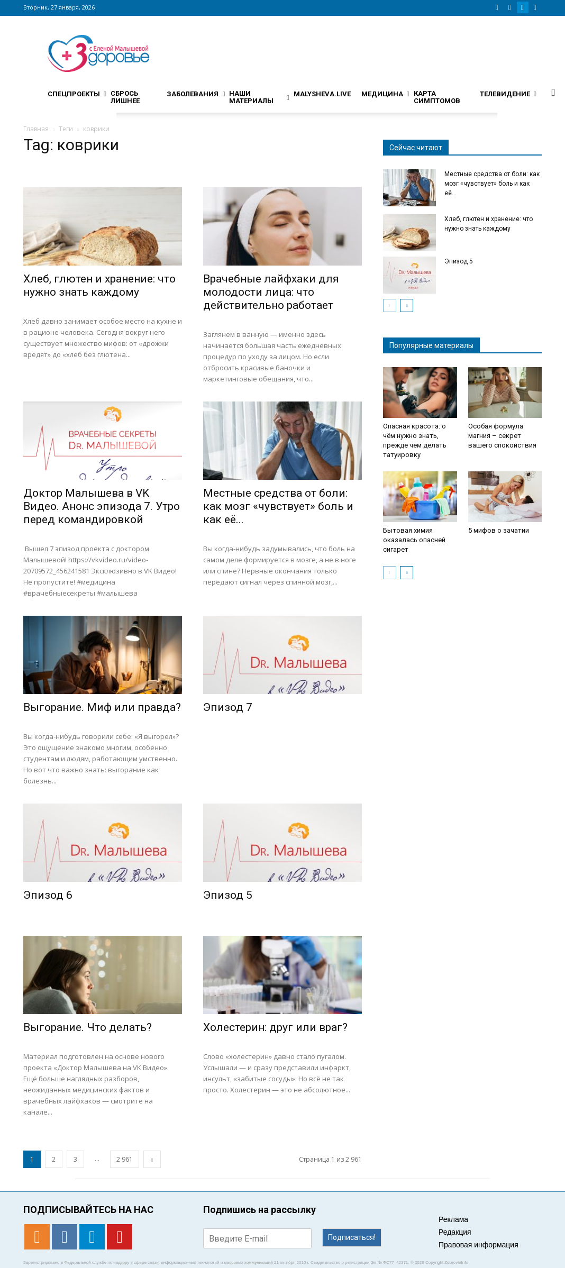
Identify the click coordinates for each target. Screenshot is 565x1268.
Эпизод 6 (47, 895)
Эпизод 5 (227, 895)
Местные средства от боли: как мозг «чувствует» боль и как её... (278, 506)
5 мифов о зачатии (498, 530)
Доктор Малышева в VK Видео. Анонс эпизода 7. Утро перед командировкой (101, 506)
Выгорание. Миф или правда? (102, 707)
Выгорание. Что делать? (87, 1027)
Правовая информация (478, 1244)
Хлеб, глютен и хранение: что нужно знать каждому (99, 285)
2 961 (124, 1159)
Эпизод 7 (227, 707)
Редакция (455, 1232)
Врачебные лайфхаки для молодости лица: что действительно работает (271, 292)
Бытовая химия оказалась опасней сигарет (414, 539)
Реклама (453, 1219)
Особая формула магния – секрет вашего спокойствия (502, 435)
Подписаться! (352, 1237)
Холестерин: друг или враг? (275, 1027)
